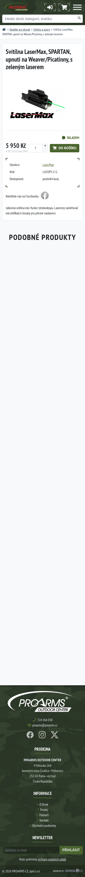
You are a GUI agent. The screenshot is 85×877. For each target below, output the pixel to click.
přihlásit (71, 850)
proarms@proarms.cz (45, 725)
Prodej (44, 809)
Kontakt (44, 820)
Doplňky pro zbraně (20, 29)
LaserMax (48, 164)
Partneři (44, 815)
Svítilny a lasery (41, 29)
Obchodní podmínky (44, 825)
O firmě (44, 804)
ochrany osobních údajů (52, 859)
